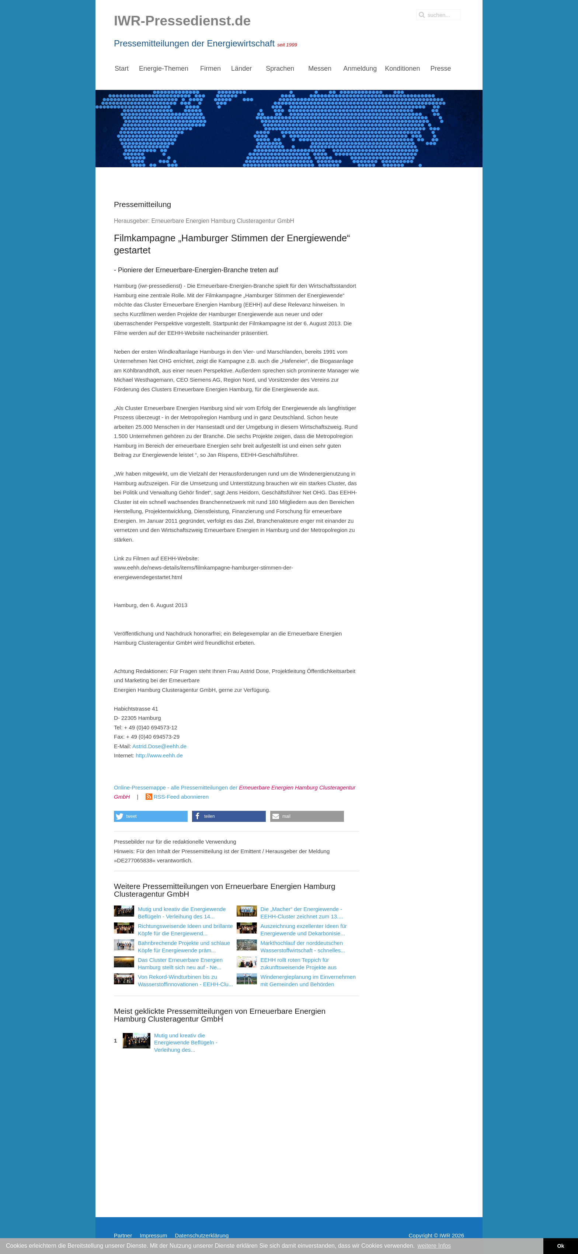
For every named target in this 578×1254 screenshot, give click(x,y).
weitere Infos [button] (434, 1246)
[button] (151, 816)
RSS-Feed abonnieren (177, 797)
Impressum (153, 1235)
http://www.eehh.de (159, 755)
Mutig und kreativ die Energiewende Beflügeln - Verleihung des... (185, 1042)
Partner (123, 1235)
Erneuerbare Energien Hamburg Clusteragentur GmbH (222, 221)
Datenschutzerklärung (202, 1235)
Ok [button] (560, 1246)
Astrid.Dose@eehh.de (159, 746)
